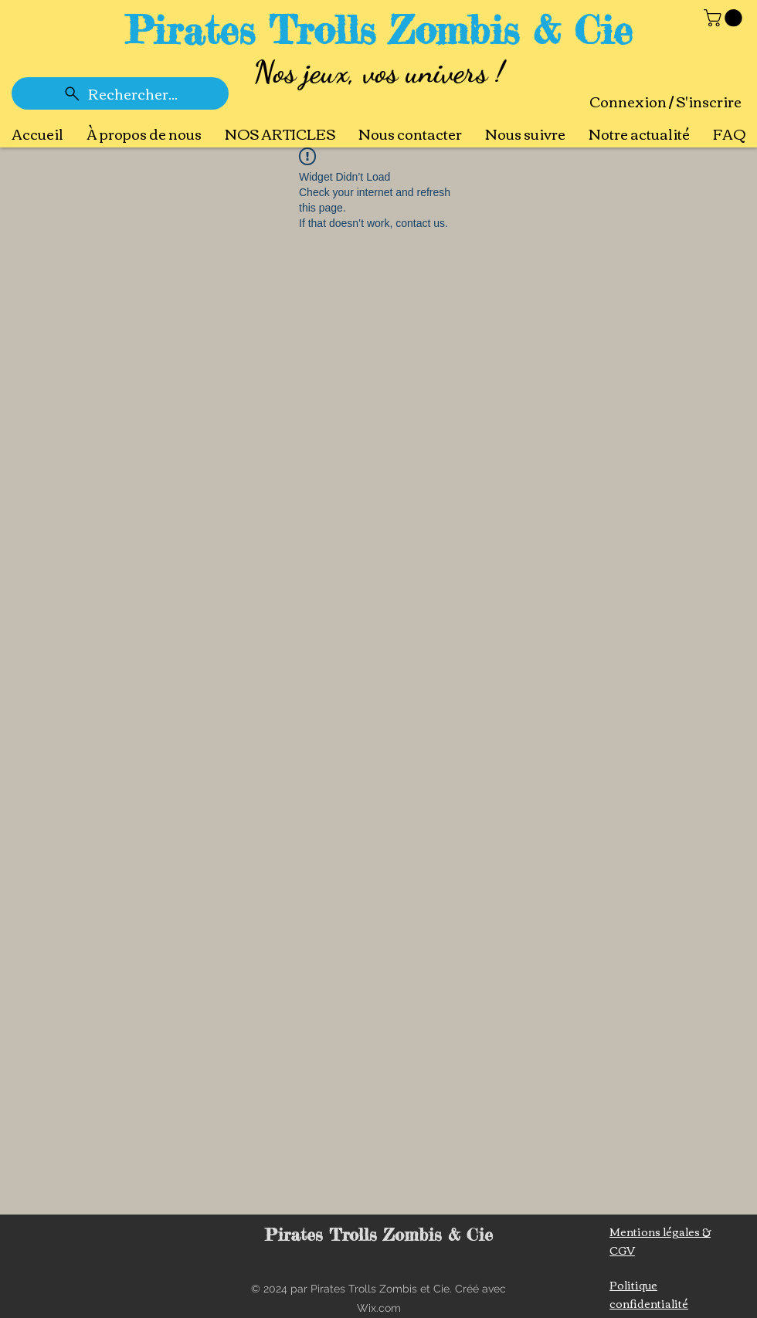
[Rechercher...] (120, 93)
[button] (725, 17)
